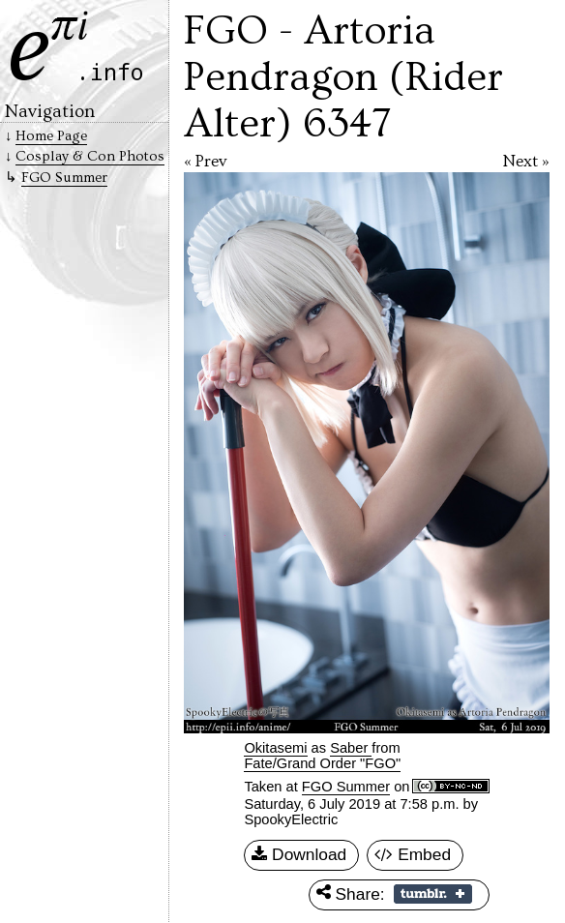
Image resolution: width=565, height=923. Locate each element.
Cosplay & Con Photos (89, 156)
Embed (412, 855)
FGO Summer (346, 786)
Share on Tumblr (433, 894)
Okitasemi (275, 748)
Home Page (51, 136)
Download (299, 855)
